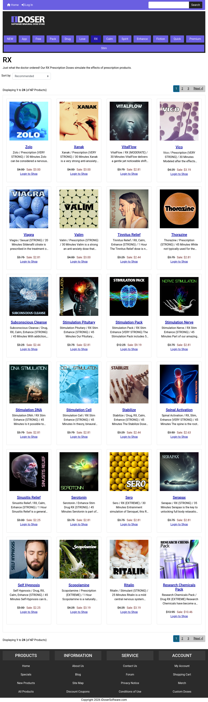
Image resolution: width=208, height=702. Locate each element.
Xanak (79, 147)
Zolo (28, 147)
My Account (182, 666)
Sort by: (6, 75)
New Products (26, 683)
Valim (79, 235)
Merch (182, 683)
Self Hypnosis (29, 585)
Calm (109, 39)
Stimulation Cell (78, 410)
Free (38, 39)
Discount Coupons (78, 691)
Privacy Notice (130, 683)
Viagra (29, 235)
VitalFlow (129, 147)
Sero (129, 497)
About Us (78, 666)
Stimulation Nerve (179, 322)
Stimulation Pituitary (79, 322)
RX (96, 39)
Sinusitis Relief (29, 497)
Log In (27, 5)
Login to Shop (29, 174)
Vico (179, 147)
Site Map (78, 683)
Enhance (142, 39)
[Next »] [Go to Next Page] (198, 88)
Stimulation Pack (129, 322)
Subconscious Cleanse (29, 322)
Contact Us (130, 666)
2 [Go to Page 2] (182, 88)
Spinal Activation (179, 410)
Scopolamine (79, 585)
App (24, 39)
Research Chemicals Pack (179, 587)
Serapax (179, 497)
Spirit (125, 39)
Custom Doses (182, 691)
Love (82, 39)
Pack (53, 39)
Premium (195, 39)
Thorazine (179, 235)
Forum (130, 674)
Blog (78, 674)
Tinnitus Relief (129, 235)
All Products (26, 691)
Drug (68, 39)
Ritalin (129, 585)
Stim (104, 48)
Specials (26, 674)
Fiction (160, 39)
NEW (10, 39)
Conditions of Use (130, 691)
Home (13, 5)
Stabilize (129, 410)
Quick (177, 39)
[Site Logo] (104, 23)
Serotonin (79, 497)
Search (195, 5)
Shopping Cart (182, 674)
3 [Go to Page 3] (188, 88)
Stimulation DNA (29, 410)
